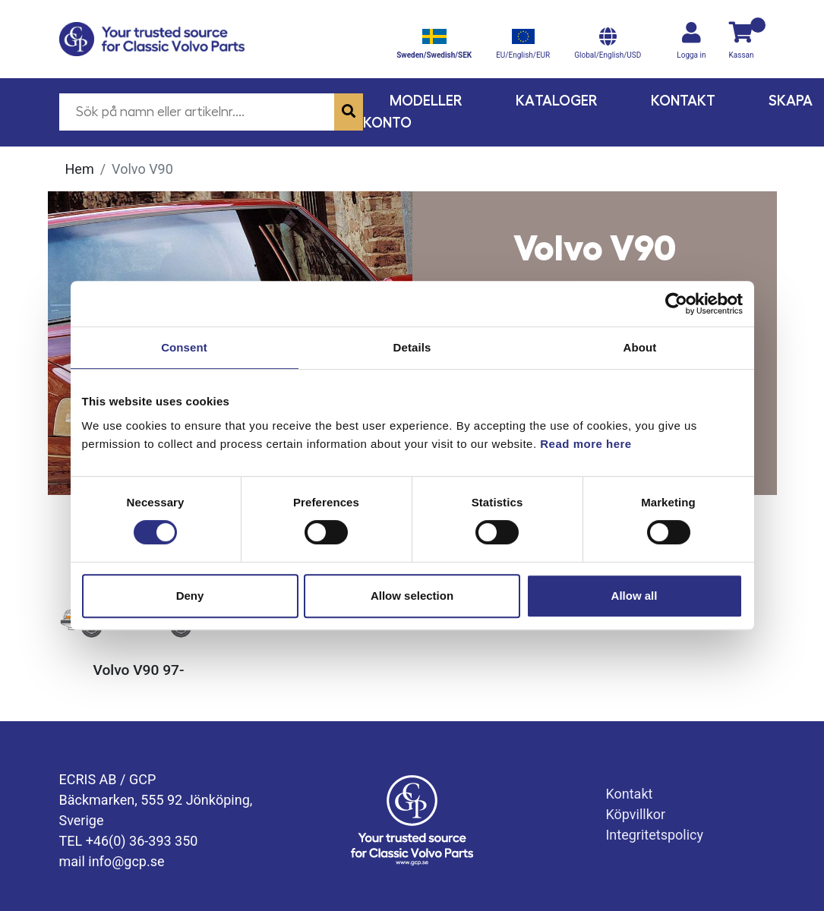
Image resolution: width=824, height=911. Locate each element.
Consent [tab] (184, 347)
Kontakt (683, 100)
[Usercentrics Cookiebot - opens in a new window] (676, 303)
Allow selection (412, 595)
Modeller (426, 100)
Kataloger (557, 100)
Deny (190, 595)
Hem (79, 169)
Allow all (634, 595)
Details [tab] (412, 347)
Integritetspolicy (654, 835)
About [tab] (640, 347)
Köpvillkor (635, 814)
